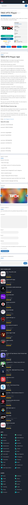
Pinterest (14, 47)
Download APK (6, 36)
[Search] (14, 6)
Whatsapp (24, 47)
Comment (3, 214)
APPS (5, 11)
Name (2, 229)
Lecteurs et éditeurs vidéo (12, 11)
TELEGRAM (5, 39)
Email (2, 235)
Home (2, 11)
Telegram (19, 47)
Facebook (3, 47)
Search (25, 263)
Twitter (8, 47)
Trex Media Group (18, 23)
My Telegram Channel (9, 119)
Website (2, 241)
